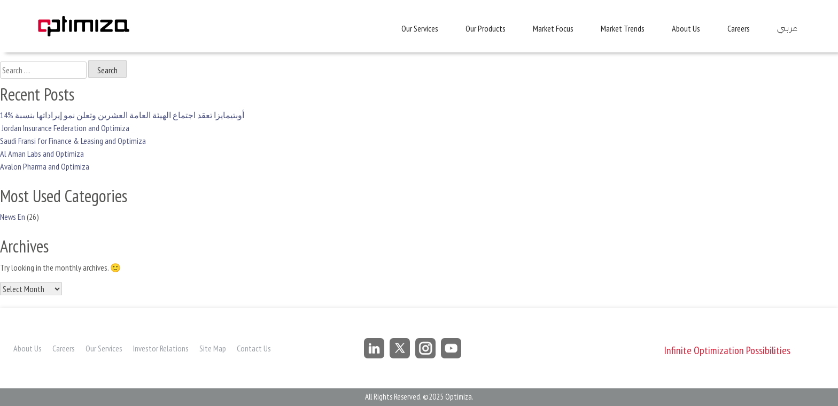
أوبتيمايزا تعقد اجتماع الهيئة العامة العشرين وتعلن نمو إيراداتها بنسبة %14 (122, 115)
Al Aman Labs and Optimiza (42, 153)
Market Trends (623, 28)
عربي (787, 28)
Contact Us (254, 348)
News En (12, 216)
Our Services (419, 28)
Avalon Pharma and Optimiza (44, 166)
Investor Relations (161, 348)
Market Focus (553, 28)
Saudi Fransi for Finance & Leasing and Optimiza (73, 140)
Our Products (485, 28)
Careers (738, 28)
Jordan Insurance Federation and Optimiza (64, 127)
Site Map (212, 348)
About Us (686, 28)
